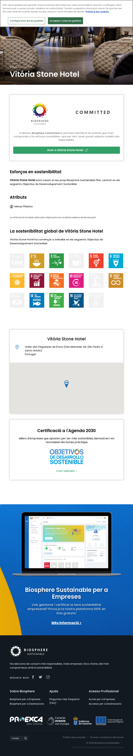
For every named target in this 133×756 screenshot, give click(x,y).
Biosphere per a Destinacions (27, 703)
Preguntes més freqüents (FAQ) (64, 701)
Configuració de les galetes (26, 20)
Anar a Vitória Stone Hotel (67, 150)
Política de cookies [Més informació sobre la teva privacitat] (97, 11)
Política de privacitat (74, 737)
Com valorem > (66, 471)
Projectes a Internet (114, 747)
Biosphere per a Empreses (25, 699)
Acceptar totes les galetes (65, 20)
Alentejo (15, 67)
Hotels (28, 67)
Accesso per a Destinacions (105, 703)
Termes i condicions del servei (106, 737)
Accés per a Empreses (102, 699)
